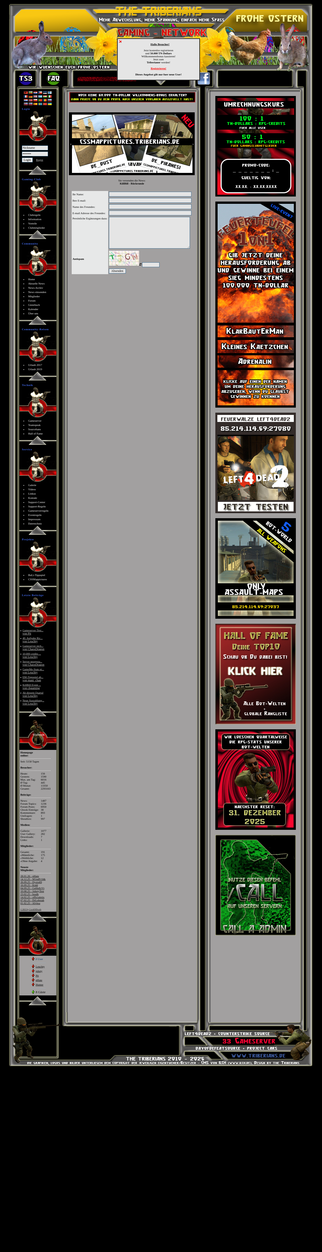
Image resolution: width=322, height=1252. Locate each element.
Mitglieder (34, 296)
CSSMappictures (37, 579)
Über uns (33, 313)
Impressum (34, 519)
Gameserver (35, 420)
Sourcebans (34, 429)
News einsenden (37, 292)
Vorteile (32, 223)
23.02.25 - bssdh (29, 894)
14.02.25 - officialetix (32, 897)
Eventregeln (35, 514)
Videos (32, 489)
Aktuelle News (36, 283)
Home (31, 279)
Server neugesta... (33, 663)
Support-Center (36, 502)
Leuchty (40, 966)
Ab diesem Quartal (32, 694)
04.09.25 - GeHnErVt (32, 888)
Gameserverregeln (38, 510)
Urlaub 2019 (35, 369)
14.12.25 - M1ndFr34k (33, 879)
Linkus (32, 493)
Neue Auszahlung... (33, 702)
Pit (37, 975)
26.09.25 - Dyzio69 (31, 882)
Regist (39, 159)
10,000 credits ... (31, 655)
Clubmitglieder (36, 227)
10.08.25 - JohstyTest (32, 891)
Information (35, 219)
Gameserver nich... (33, 647)
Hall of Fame (35, 433)
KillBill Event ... (31, 686)
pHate (39, 980)
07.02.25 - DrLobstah (32, 900)
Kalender (33, 309)
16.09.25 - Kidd (29, 885)
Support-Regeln (37, 506)
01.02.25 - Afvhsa (30, 903)
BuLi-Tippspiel (36, 574)
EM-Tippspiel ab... (32, 679)
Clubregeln (34, 214)
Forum (31, 300)
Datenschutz (35, 523)
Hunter (40, 984)
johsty (39, 971)
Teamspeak (34, 424)
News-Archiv (35, 287)
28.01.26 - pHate (29, 876)
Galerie (32, 485)
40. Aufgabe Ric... (32, 640)
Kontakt (32, 497)
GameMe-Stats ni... (33, 671)
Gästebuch (34, 304)
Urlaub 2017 (35, 364)
